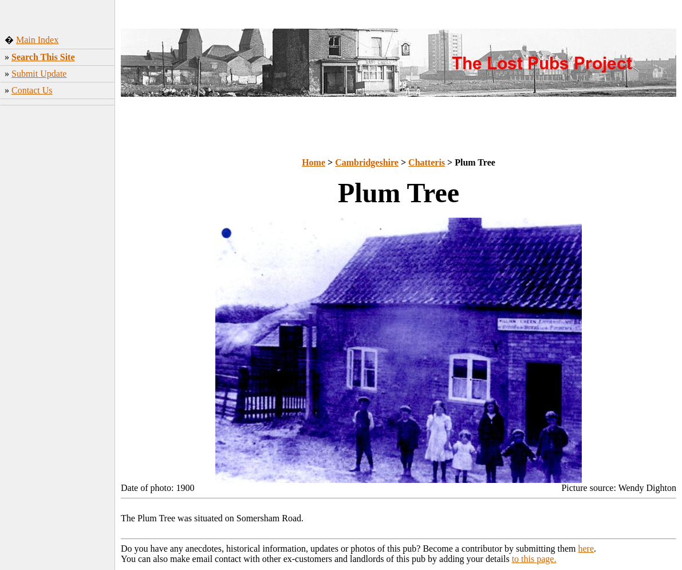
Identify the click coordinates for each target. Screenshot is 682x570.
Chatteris (426, 162)
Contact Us (32, 90)
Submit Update (38, 73)
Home (313, 162)
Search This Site (43, 57)
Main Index (37, 40)
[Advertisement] (57, 177)
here (586, 548)
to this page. (534, 559)
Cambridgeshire (367, 162)
